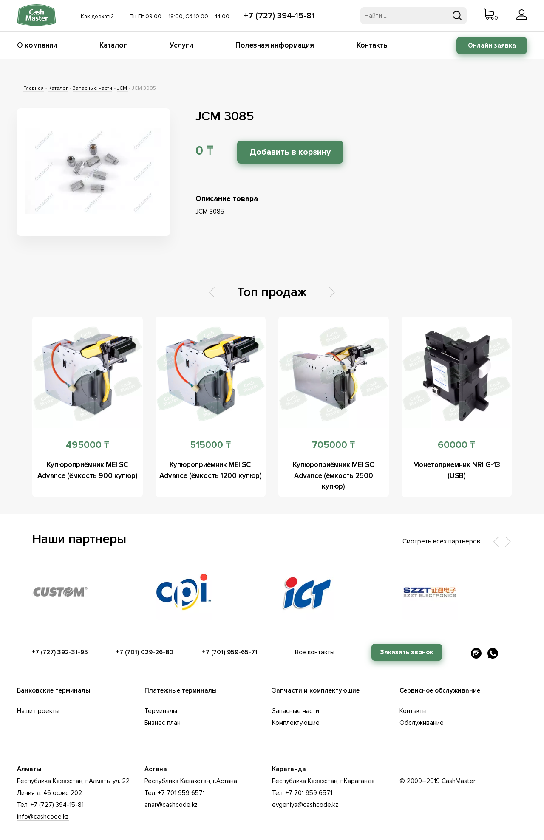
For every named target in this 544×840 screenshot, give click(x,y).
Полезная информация (274, 45)
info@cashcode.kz (43, 816)
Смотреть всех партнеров (441, 541)
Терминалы (160, 711)
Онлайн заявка (492, 45)
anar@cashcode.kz (171, 805)
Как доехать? (97, 16)
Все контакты (314, 652)
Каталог (113, 45)
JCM (122, 88)
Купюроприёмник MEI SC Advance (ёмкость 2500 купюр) (333, 475)
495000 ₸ (87, 445)
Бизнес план (162, 723)
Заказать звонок (406, 652)
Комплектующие (296, 723)
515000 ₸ (210, 445)
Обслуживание (422, 723)
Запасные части (92, 88)
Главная (33, 88)
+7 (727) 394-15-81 (279, 16)
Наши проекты (38, 711)
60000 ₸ (456, 445)
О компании (37, 45)
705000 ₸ (333, 445)
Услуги (181, 45)
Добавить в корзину (291, 152)
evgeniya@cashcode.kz (305, 805)
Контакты (373, 45)
